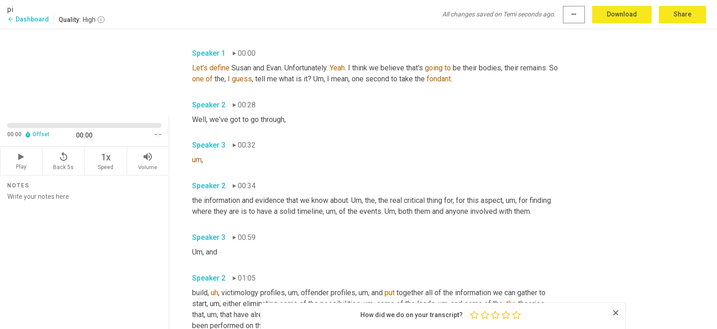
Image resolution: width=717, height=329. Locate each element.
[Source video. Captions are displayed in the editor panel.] (84, 71)
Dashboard (28, 19)
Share (682, 14)
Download (622, 14)
